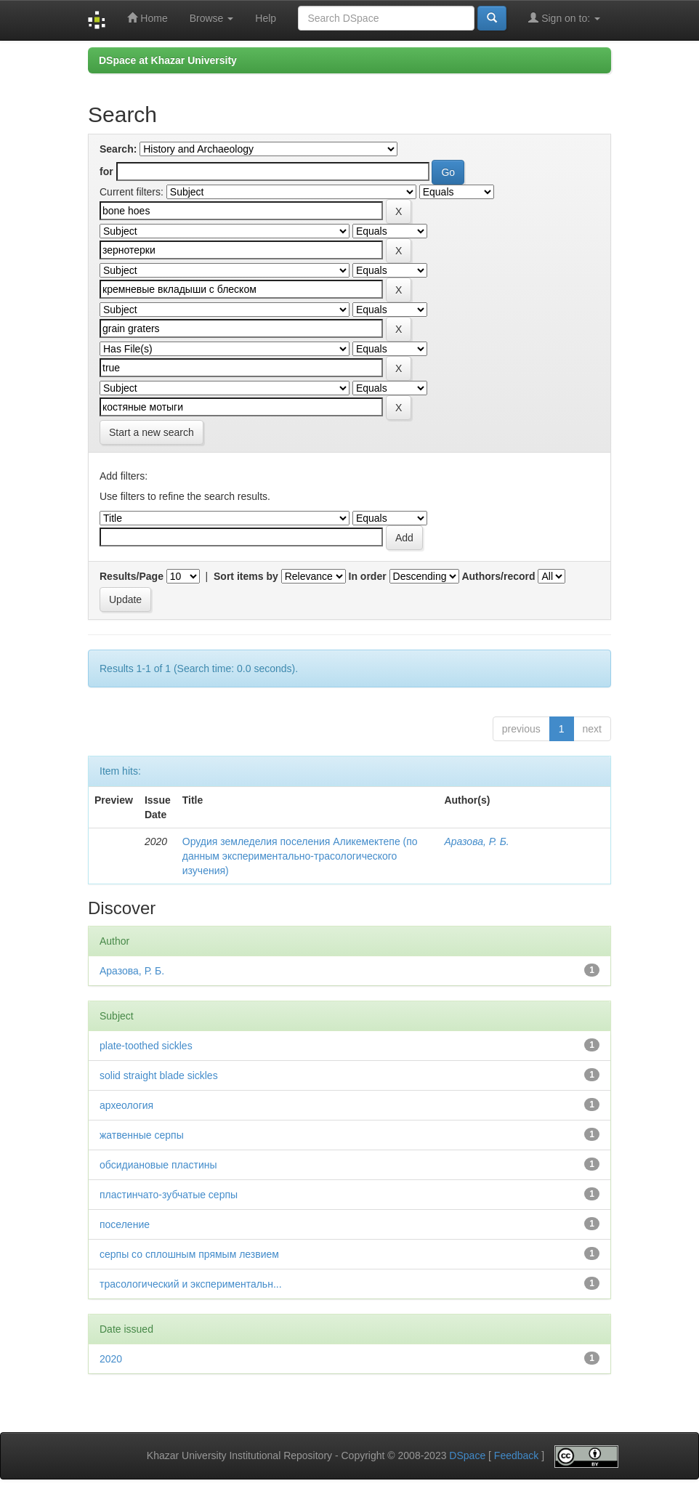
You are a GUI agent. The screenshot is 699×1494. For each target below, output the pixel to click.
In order (368, 576)
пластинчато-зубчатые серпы (169, 1194)
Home (147, 18)
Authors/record (498, 576)
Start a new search (151, 432)
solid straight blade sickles (159, 1075)
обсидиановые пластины (158, 1165)
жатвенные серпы (142, 1135)
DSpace (467, 1455)
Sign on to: (564, 18)
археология (126, 1105)
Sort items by (246, 576)
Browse (212, 18)
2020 (111, 1359)
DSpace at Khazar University (168, 60)
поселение (125, 1224)
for (106, 171)
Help (265, 18)
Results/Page (131, 576)
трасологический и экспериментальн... (191, 1284)
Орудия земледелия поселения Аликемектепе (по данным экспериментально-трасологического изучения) (300, 856)
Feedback (516, 1455)
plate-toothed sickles (146, 1045)
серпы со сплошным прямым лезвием (189, 1254)
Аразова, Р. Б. (476, 841)
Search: (118, 149)
